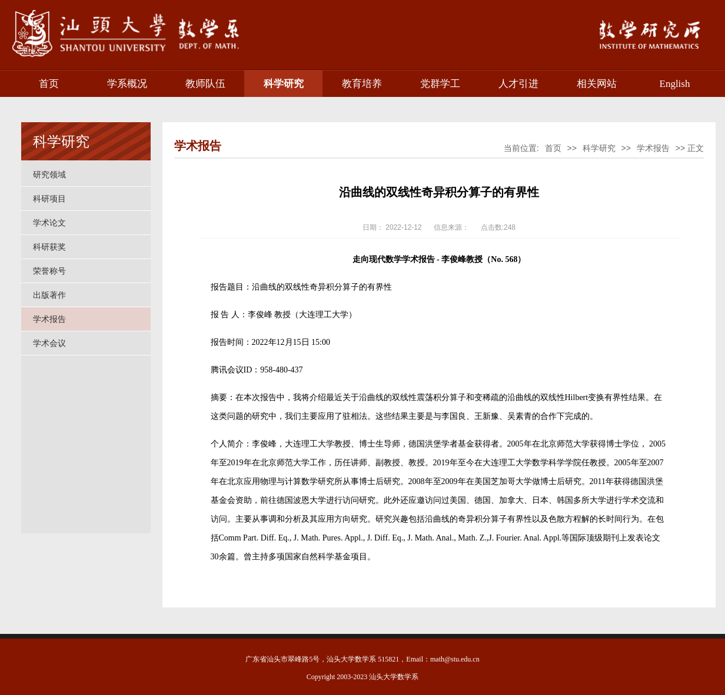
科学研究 (284, 83)
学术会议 (49, 343)
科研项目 (49, 198)
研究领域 (49, 174)
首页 (49, 83)
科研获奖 (49, 246)
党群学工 (440, 83)
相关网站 (597, 83)
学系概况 (127, 83)
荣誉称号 (49, 271)
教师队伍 (205, 83)
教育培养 (362, 83)
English (675, 83)
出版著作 (49, 295)
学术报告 (49, 319)
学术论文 (49, 222)
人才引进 (518, 83)
